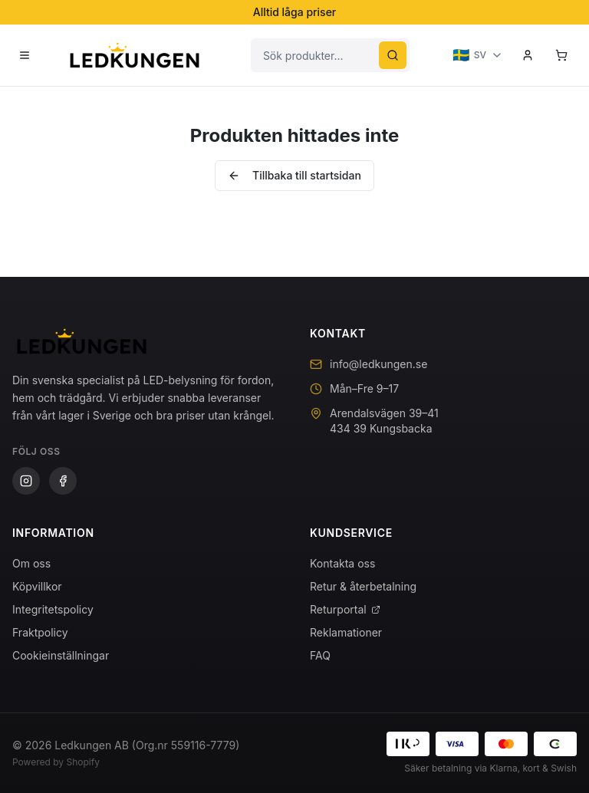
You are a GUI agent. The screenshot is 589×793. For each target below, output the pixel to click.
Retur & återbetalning (363, 586)
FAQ (320, 655)
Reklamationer (346, 632)
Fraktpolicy (40, 632)
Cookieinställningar (60, 655)
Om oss (31, 563)
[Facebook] (63, 481)
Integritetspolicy (53, 609)
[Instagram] (26, 481)
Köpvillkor (37, 586)
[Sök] (392, 55)
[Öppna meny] (24, 55)
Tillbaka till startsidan (294, 175)
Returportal (345, 609)
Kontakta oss (342, 563)
